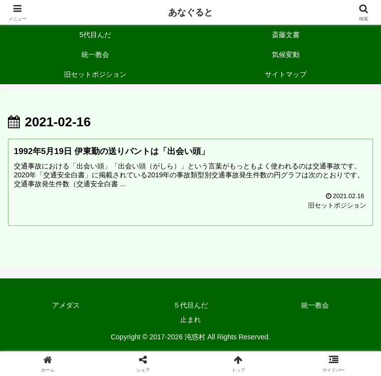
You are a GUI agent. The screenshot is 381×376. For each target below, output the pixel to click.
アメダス (66, 305)
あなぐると (190, 12)
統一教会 (315, 305)
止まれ (190, 319)
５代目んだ (190, 305)
